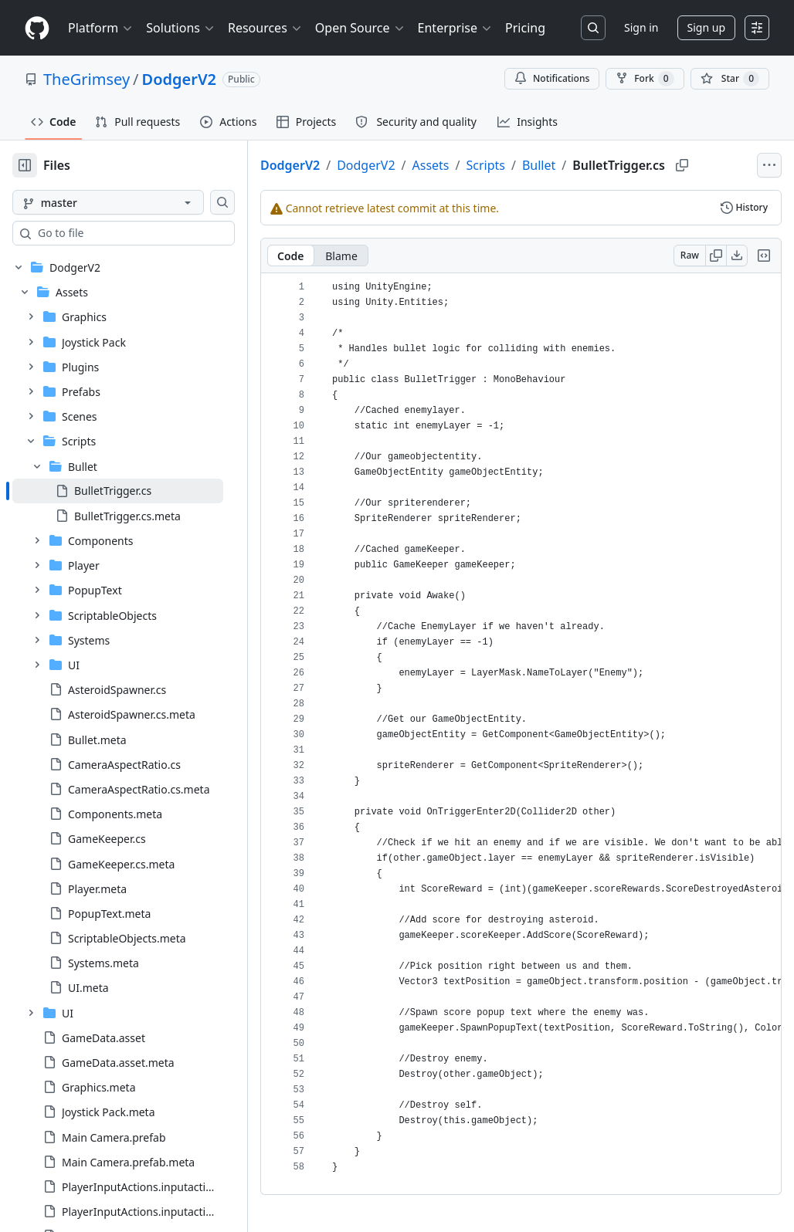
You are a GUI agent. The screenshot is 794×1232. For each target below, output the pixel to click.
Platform (101, 27)
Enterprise (455, 27)
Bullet (538, 165)
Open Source (360, 27)
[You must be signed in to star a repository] (730, 79)
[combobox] (130, 233)
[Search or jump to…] (593, 27)
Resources (265, 27)
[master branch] (108, 202)
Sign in (641, 27)
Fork (645, 78)
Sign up (706, 27)
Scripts (486, 165)
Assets (431, 165)
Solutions (180, 27)
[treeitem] (117, 491)
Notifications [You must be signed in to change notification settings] (551, 78)
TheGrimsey (86, 79)
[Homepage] (37, 28)
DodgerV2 (179, 79)
